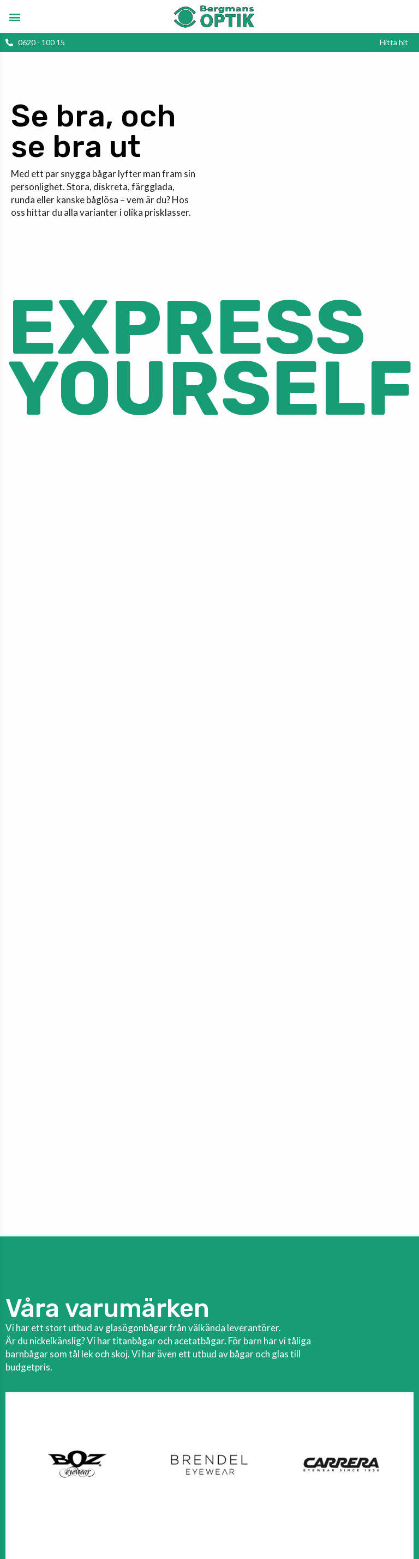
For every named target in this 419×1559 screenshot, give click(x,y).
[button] (14, 17)
